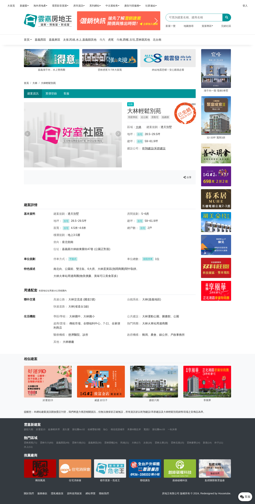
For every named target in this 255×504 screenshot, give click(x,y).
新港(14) (207, 442)
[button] (29, 39)
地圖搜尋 (189, 26)
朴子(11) (218, 442)
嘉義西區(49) (62, 442)
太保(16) (147, 442)
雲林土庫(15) (161, 442)
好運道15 (40, 429)
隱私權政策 (57, 493)
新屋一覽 (170, 26)
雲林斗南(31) (78, 442)
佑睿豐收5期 (94, 429)
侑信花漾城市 (117, 429)
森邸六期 (28, 429)
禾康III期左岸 (134, 429)
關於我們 (29, 493)
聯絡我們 (104, 493)
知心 (105, 429)
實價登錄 (51, 93)
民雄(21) (124, 442)
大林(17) (136, 442)
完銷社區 (226, 26)
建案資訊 (33, 93)
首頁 (26, 83)
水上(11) (28, 447)
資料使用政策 (74, 493)
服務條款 (42, 493)
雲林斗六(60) (46, 442)
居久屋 (66, 429)
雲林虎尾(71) (30, 442)
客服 (66, 93)
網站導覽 (90, 493)
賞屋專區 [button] (207, 26)
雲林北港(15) (177, 442)
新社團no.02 (78, 429)
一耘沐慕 (172, 429)
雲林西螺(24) (111, 442)
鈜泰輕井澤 (54, 429)
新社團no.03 (158, 429)
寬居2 (146, 429)
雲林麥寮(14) (193, 442)
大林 (34, 83)
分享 (187, 177)
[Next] (156, 21)
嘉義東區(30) (94, 442)
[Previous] (81, 21)
